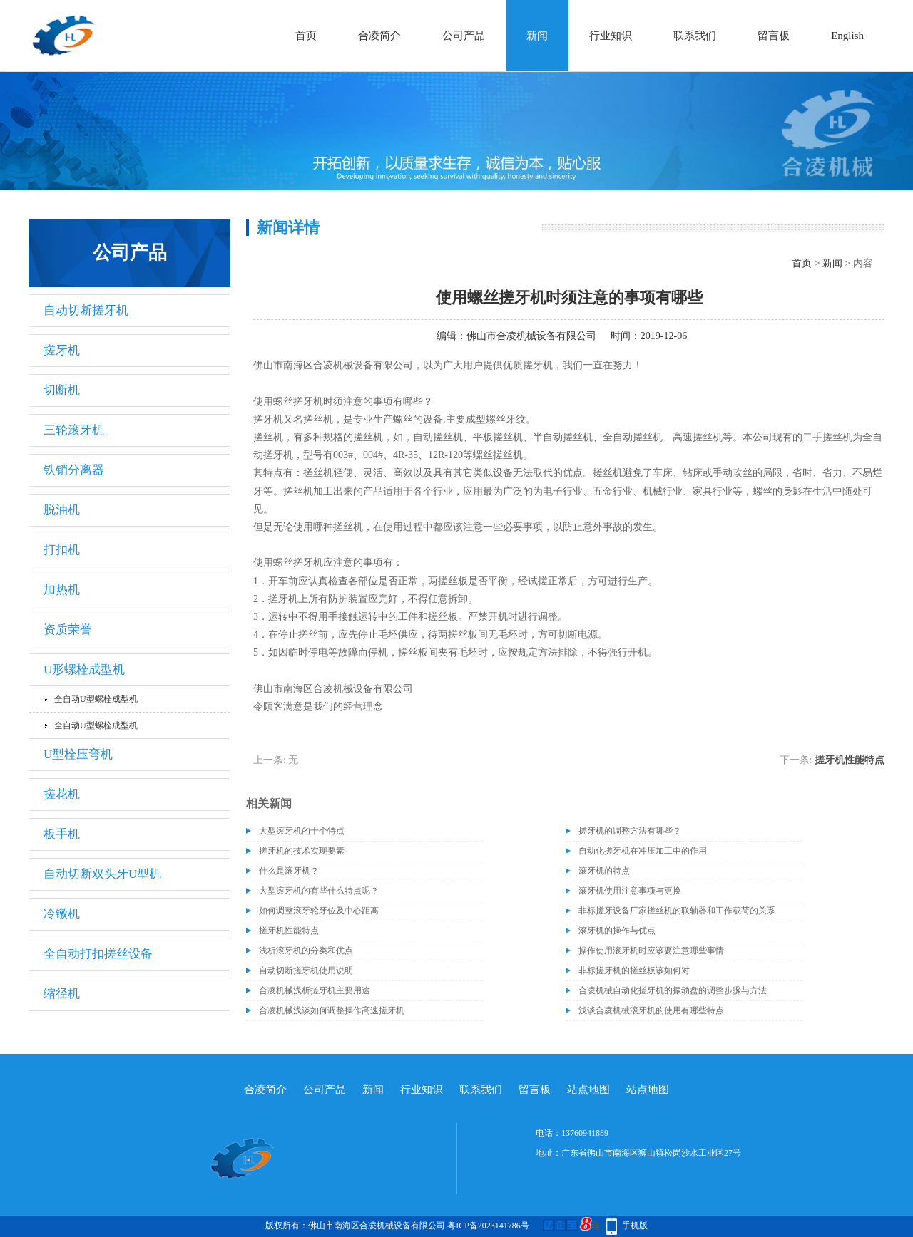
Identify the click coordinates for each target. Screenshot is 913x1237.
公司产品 (463, 35)
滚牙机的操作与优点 (617, 931)
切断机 (62, 390)
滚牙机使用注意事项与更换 (629, 891)
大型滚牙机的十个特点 (302, 831)
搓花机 (62, 794)
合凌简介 (379, 35)
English (847, 35)
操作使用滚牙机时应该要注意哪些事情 (651, 951)
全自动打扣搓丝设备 (98, 954)
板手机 (62, 834)
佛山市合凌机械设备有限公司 (531, 336)
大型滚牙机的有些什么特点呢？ (319, 891)
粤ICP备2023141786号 (488, 1226)
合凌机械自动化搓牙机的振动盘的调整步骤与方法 (672, 990)
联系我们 (694, 35)
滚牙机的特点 (604, 871)
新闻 (537, 35)
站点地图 (588, 1089)
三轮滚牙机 (74, 430)
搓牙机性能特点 (849, 760)
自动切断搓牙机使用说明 (306, 970)
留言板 (774, 35)
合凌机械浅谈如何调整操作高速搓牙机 (331, 1010)
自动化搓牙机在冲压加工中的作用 (642, 851)
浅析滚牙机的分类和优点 (306, 951)
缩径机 (62, 993)
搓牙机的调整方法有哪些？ (629, 831)
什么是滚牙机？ (289, 871)
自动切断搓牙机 (86, 310)
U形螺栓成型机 (84, 669)
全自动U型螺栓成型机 (96, 699)
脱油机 (62, 510)
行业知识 (610, 35)
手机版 (635, 1226)
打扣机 (62, 550)
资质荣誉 (68, 629)
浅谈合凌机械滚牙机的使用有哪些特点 (651, 1010)
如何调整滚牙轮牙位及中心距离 (319, 911)
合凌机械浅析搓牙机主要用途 (314, 990)
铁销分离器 (74, 470)
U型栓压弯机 (78, 754)
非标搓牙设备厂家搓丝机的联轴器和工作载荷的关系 (676, 911)
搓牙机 (62, 350)
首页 (306, 35)
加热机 (62, 589)
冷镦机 (62, 914)
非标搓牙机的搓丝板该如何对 (634, 970)
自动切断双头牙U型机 (102, 874)
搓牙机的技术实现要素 (302, 851)
